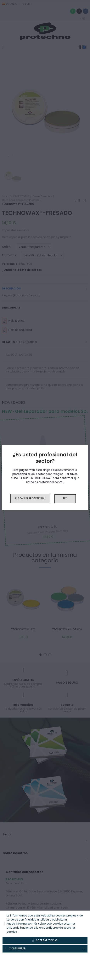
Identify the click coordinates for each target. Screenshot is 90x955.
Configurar (45, 949)
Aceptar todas (45, 940)
